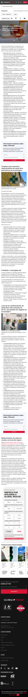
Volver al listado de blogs (7, 6)
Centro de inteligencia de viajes (7, 642)
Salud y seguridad (6, 14)
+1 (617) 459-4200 (5, 617)
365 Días (19, 518)
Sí (8, 522)
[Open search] (16, 2)
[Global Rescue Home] (9, 2)
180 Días (8, 518)
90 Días (19, 515)
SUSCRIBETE (14, 160)
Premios (2, 645)
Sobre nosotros (4, 632)
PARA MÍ (8, 502)
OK (17, 694)
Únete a (25, 2)
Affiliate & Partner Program (7, 639)
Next (23, 561)
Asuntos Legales (4, 657)
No (19, 522)
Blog (2, 637)
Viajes (15, 14)
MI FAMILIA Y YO (19, 502)
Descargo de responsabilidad (7, 655)
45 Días (8, 515)
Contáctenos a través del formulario (9, 620)
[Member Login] (18, 2)
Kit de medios (4, 647)
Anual (9, 508)
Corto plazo (19, 508)
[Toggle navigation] (1, 2)
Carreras (3, 634)
